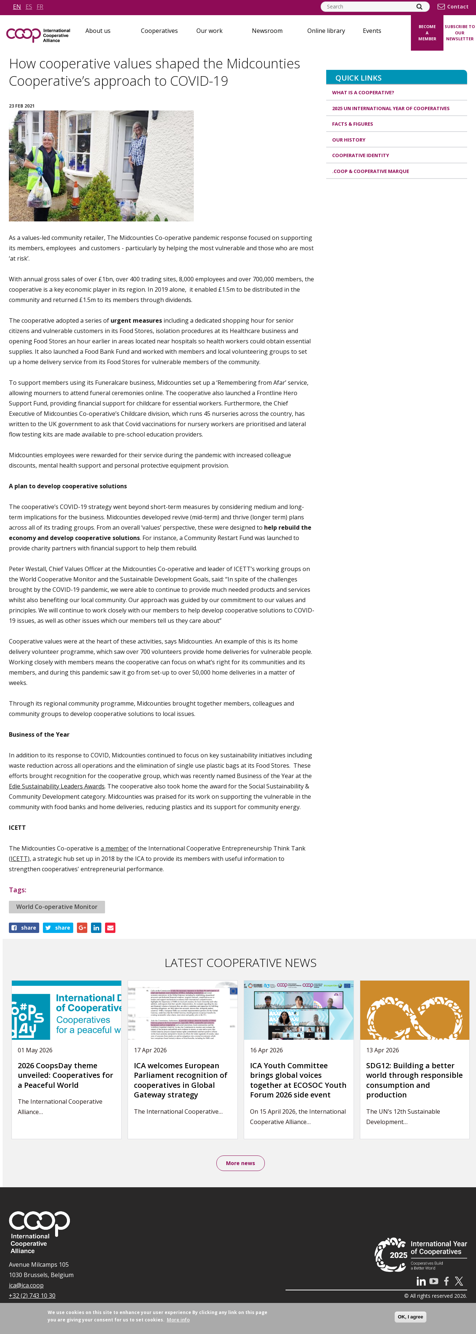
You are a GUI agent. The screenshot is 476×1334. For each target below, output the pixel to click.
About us (98, 31)
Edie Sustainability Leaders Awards (57, 786)
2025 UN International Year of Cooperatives (391, 108)
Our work (209, 31)
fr (40, 7)
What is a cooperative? (363, 92)
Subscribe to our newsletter (460, 32)
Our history (348, 139)
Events (372, 31)
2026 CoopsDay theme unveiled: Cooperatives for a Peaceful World (65, 1075)
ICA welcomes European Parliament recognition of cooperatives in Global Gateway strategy (180, 1080)
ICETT (19, 859)
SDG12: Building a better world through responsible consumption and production (414, 1080)
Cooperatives (159, 31)
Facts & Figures (352, 123)
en (17, 7)
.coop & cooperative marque (370, 171)
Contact (458, 6)
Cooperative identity (360, 155)
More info (178, 1319)
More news (240, 1163)
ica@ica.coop (26, 1286)
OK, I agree (410, 1317)
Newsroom (267, 31)
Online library (326, 31)
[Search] (419, 7)
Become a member (427, 32)
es (29, 7)
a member (115, 848)
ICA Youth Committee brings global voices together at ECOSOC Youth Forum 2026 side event (298, 1080)
